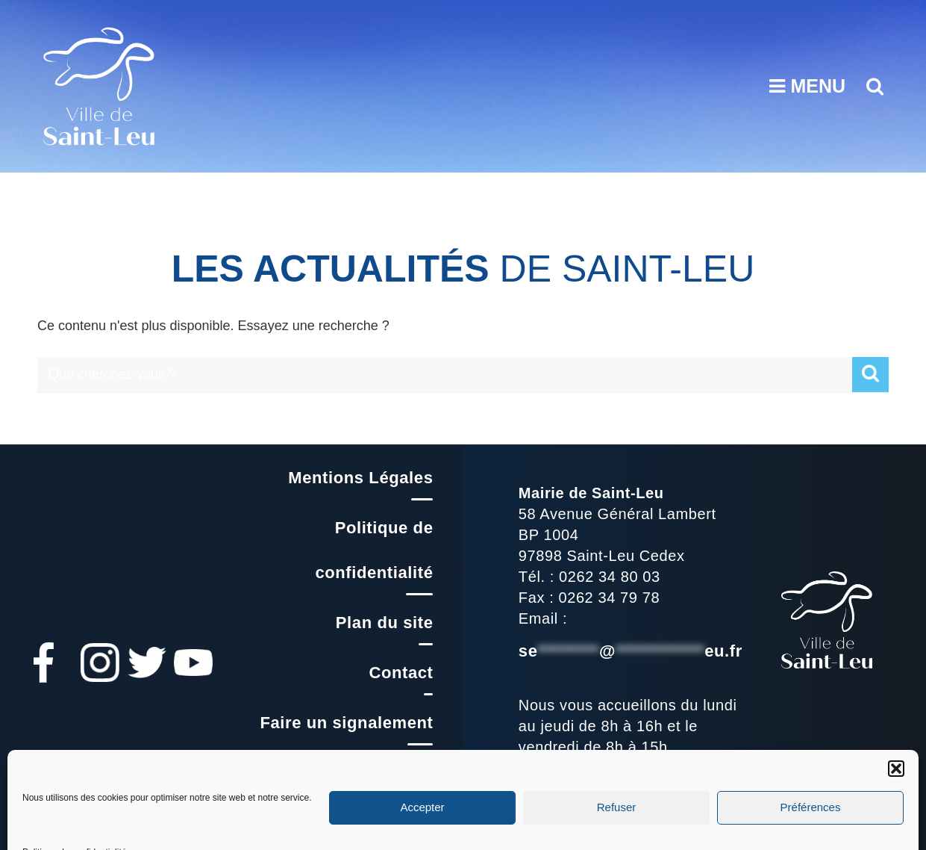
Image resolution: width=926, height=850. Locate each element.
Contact (401, 672)
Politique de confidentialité (374, 550)
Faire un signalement (346, 722)
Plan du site (385, 622)
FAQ (415, 772)
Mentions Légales (360, 477)
